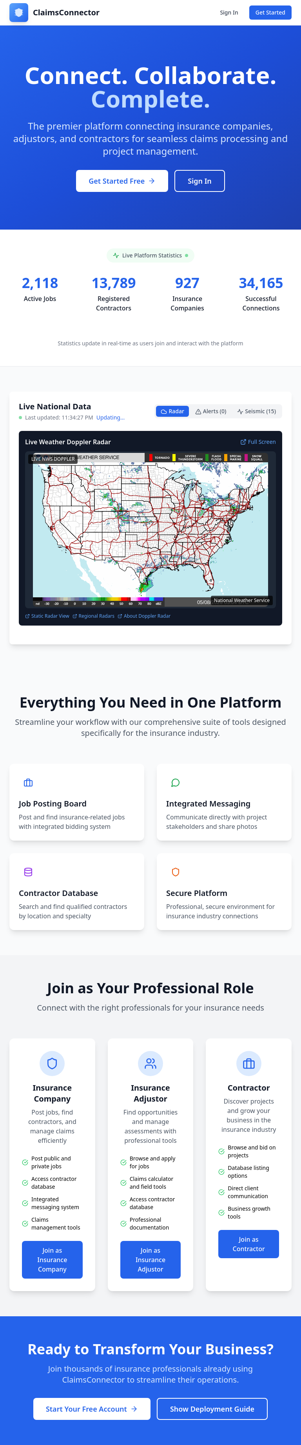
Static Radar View (47, 616)
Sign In (229, 12)
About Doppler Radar (144, 616)
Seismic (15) (256, 411)
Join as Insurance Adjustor (150, 1259)
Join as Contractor (249, 1244)
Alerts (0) (210, 411)
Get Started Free (122, 181)
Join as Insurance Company (52, 1259)
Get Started (270, 12)
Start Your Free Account (92, 1409)
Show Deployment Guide (212, 1409)
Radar (172, 411)
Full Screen (258, 441)
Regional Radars (93, 616)
